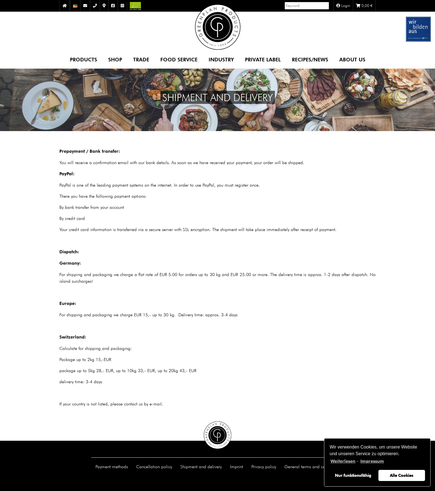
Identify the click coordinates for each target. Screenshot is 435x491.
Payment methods (111, 466)
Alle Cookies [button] (401, 475)
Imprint (236, 466)
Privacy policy (263, 466)
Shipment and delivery (201, 466)
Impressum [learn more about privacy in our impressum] (372, 461)
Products (83, 59)
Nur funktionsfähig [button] (353, 475)
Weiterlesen (342, 461)
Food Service (179, 59)
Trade (141, 59)
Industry (221, 59)
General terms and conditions (312, 466)
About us (352, 59)
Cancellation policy (154, 466)
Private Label (263, 59)
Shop (115, 59)
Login (343, 5)
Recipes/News (310, 59)
